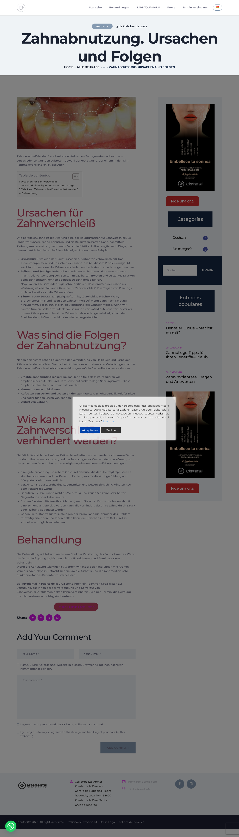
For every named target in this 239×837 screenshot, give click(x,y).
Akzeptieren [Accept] (90, 430)
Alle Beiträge (88, 68)
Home (68, 68)
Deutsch (102, 26)
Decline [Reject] (111, 430)
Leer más (109, 421)
